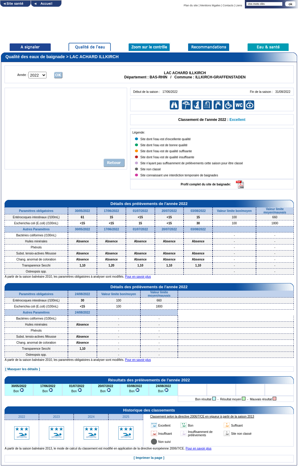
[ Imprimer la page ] (149, 457)
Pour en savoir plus (138, 276)
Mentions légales (210, 5)
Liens (239, 5)
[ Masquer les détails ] (22, 369)
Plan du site (191, 5)
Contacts (228, 5)
